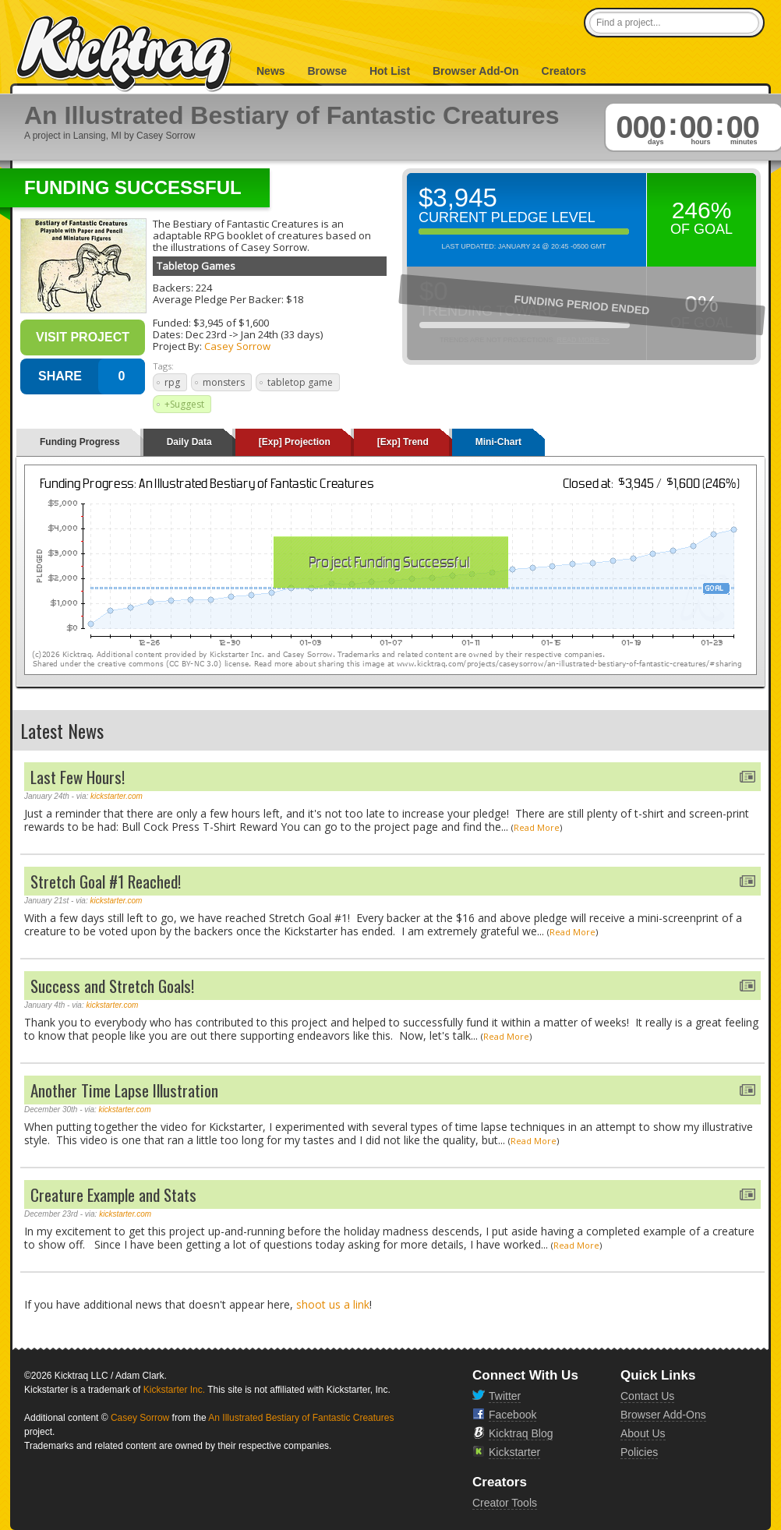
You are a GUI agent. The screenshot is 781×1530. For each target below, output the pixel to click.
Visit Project (82, 337)
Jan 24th (259, 334)
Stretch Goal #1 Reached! (105, 881)
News (270, 71)
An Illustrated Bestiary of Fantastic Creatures (301, 1417)
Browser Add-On (476, 71)
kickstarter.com (116, 796)
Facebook (512, 1414)
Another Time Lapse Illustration (124, 1090)
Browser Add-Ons (663, 1414)
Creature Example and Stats (113, 1194)
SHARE (60, 376)
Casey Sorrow (237, 346)
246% (702, 210)
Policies (639, 1452)
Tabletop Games (196, 266)
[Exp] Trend (403, 441)
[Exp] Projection (294, 441)
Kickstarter (514, 1452)
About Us (643, 1433)
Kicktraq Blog (521, 1433)
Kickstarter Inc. (174, 1389)
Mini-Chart (498, 441)
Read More (537, 827)
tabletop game (300, 382)
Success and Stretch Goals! (112, 985)
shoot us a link (332, 1304)
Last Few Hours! (77, 777)
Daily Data (189, 441)
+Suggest (184, 404)
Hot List (389, 71)
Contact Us (647, 1396)
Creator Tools (504, 1502)
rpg (172, 382)
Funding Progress (80, 441)
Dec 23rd (206, 334)
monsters (224, 382)
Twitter (505, 1396)
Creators (564, 71)
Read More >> (583, 340)
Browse (327, 71)
